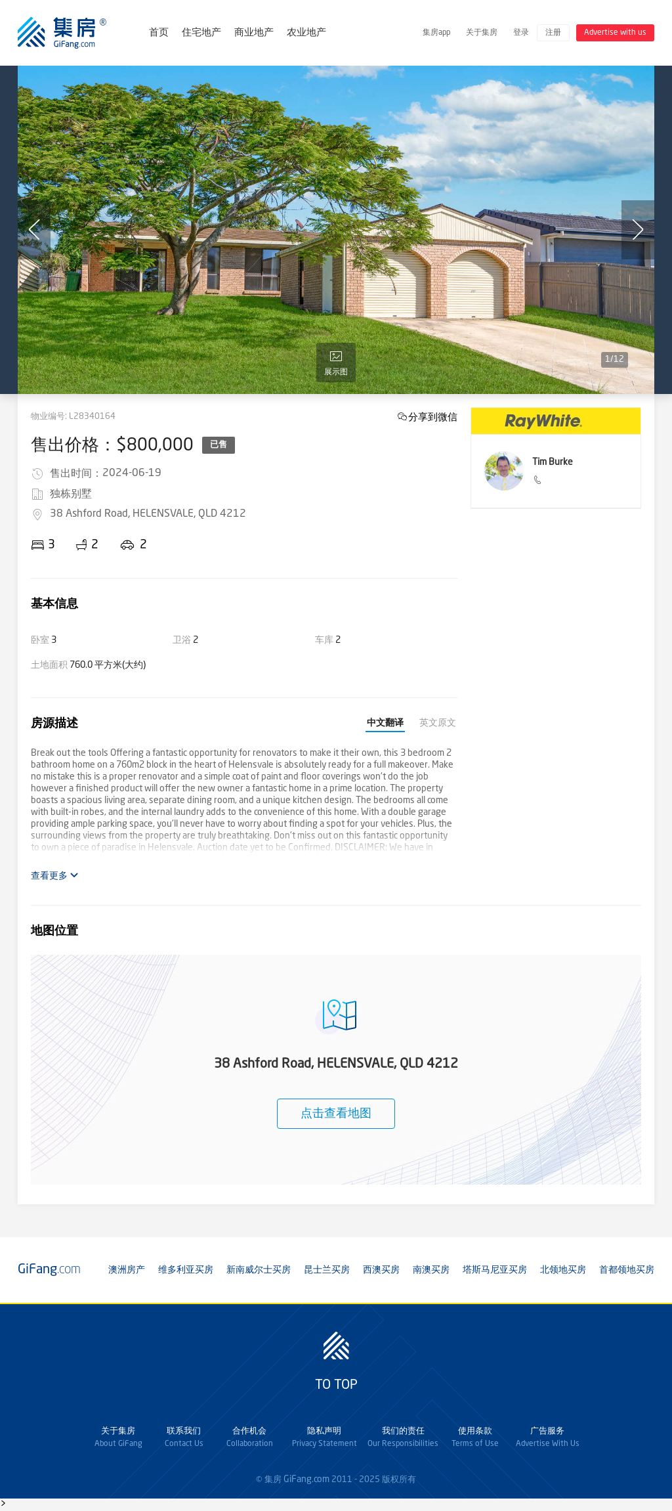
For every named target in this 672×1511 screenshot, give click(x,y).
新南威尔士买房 (258, 1270)
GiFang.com (306, 1479)
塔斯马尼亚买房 (495, 1270)
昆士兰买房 (327, 1270)
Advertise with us (615, 33)
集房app (436, 33)
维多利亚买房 (185, 1270)
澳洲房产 (126, 1270)
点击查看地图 (336, 1114)
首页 (159, 33)
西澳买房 (381, 1270)
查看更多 (55, 876)
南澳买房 (431, 1270)
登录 (521, 33)
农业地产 (306, 33)
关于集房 (481, 33)
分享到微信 (432, 417)
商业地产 (254, 33)
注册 (553, 33)
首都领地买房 (626, 1270)
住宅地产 (201, 33)
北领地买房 (563, 1270)
